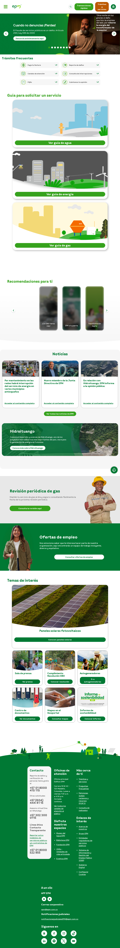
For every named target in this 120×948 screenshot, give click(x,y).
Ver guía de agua (60, 142)
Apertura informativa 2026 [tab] (58, 47)
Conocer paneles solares (60, 639)
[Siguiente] (114, 34)
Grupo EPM (83, 833)
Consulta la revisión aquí (30, 508)
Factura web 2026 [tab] (55, 47)
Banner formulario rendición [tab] (52, 47)
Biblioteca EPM (62, 840)
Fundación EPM (62, 844)
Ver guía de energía (60, 194)
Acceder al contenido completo (20, 403)
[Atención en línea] (114, 469)
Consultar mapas (60, 719)
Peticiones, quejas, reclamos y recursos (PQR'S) (83, 798)
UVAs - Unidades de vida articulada (63, 851)
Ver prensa (27, 682)
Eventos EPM (62, 858)
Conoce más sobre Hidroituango (27, 448)
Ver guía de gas (60, 245)
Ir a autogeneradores (92, 680)
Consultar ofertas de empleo (79, 557)
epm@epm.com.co (49, 909)
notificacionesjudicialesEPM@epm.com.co (59, 919)
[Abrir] (71, 7)
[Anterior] (6, 34)
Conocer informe (93, 719)
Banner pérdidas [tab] (49, 47)
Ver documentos (27, 719)
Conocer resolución (60, 682)
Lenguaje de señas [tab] (61, 47)
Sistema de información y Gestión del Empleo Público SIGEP (85, 855)
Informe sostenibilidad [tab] (67, 47)
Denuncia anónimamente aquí (30, 38)
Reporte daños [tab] (70, 47)
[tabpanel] (62, 793)
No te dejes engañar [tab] (64, 47)
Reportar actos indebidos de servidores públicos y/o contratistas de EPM (38, 840)
